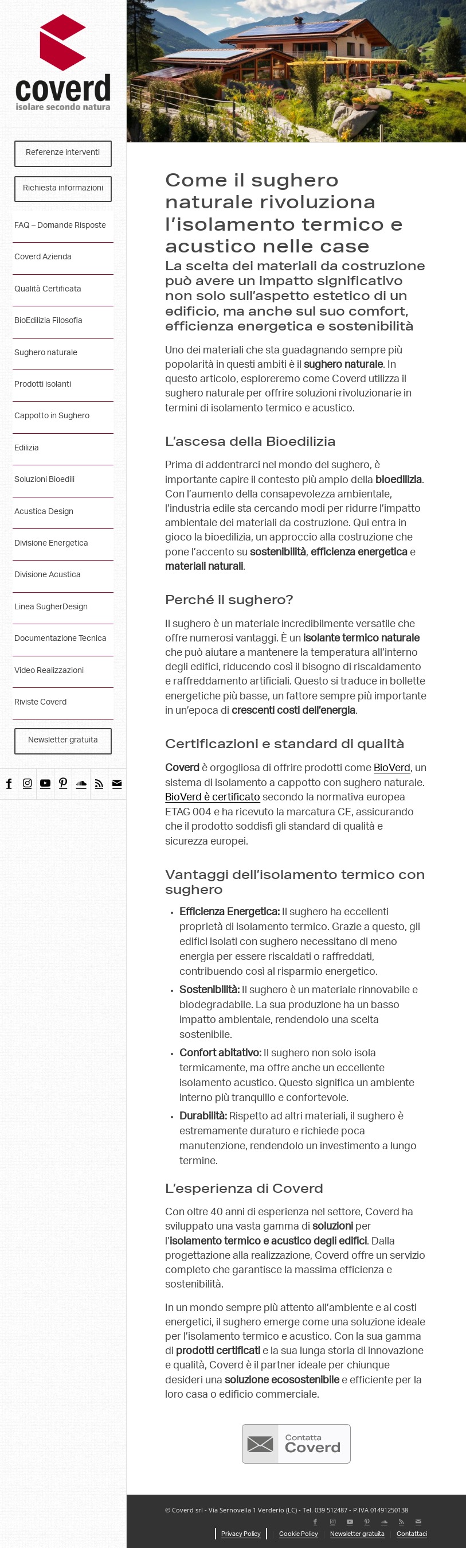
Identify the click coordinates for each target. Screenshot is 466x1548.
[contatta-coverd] (296, 1444)
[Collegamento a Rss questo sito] (99, 784)
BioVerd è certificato (212, 798)
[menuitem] (63, 154)
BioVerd (392, 769)
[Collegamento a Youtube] (45, 784)
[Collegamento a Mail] (117, 784)
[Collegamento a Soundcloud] (80, 784)
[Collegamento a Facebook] (9, 784)
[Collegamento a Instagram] (27, 784)
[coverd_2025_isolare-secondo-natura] (63, 63)
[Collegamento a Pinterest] (63, 784)
